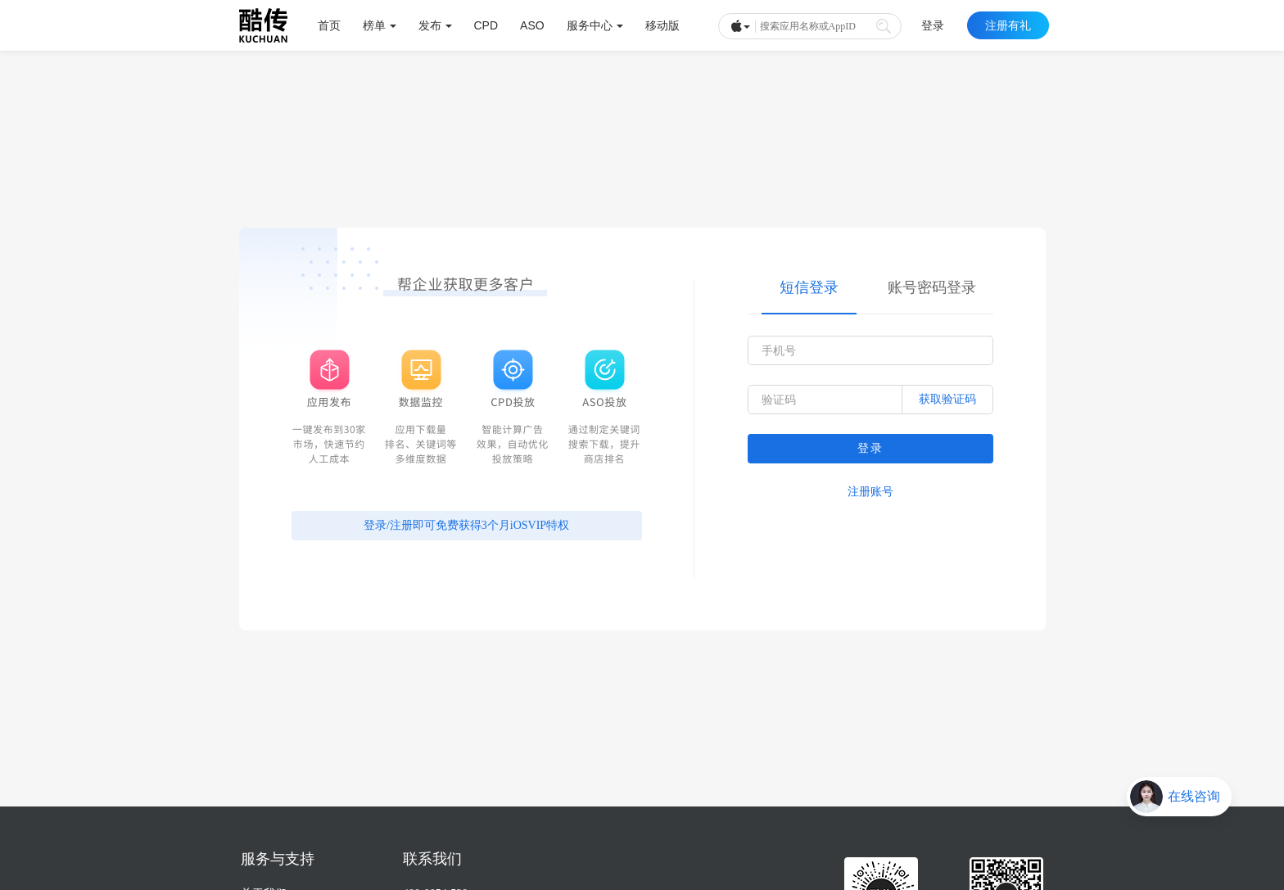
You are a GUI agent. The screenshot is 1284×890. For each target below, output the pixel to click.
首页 (329, 25)
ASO (532, 25)
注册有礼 (1008, 25)
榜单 (379, 25)
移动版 (662, 25)
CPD (486, 25)
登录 (932, 25)
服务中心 (595, 25)
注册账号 (870, 492)
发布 (435, 25)
